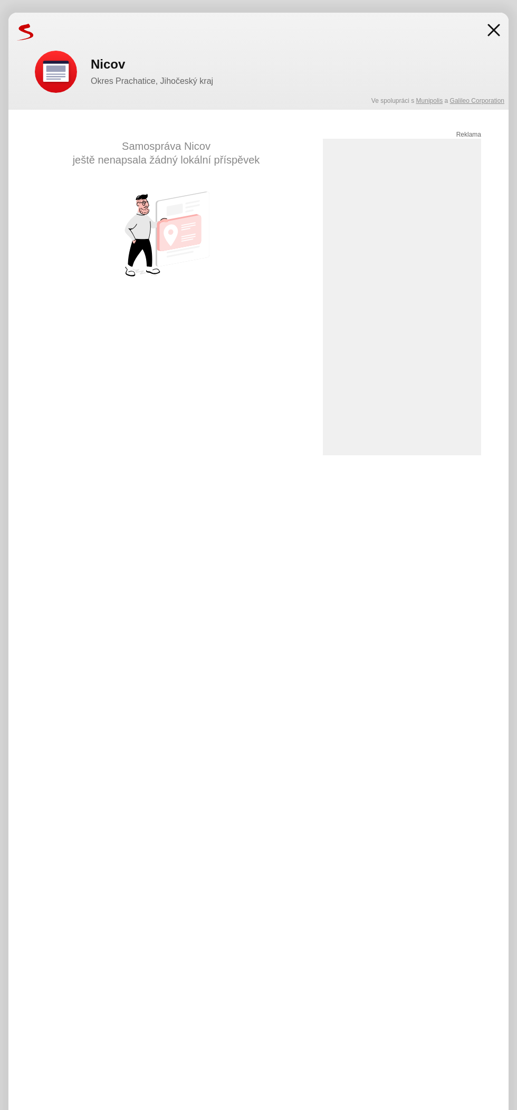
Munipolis (429, 100)
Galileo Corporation (477, 100)
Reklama (468, 134)
